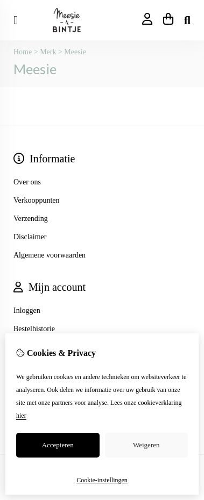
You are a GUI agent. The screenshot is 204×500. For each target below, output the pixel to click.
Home (22, 52)
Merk (48, 52)
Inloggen (26, 310)
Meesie (75, 52)
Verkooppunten (36, 200)
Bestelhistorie (34, 329)
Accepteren (58, 445)
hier (21, 415)
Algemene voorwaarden (49, 255)
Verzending (30, 219)
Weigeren (146, 445)
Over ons (27, 182)
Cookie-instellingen (102, 480)
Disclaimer (29, 237)
